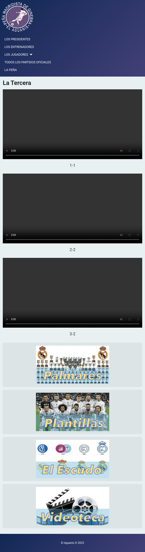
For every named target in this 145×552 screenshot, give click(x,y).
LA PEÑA (11, 70)
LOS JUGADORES (16, 54)
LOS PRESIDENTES (17, 39)
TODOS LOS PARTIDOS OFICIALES (28, 62)
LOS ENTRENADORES (19, 47)
